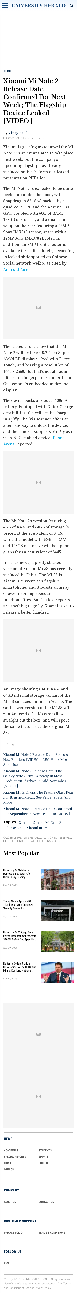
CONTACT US (46, 1202)
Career (8, 1163)
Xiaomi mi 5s (37, 827)
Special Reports (15, 1156)
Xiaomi (25, 822)
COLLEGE (44, 1163)
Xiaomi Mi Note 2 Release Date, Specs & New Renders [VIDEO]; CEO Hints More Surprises (36, 759)
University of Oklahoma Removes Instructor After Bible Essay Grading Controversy (17, 874)
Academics (11, 1150)
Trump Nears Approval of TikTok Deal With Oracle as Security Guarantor (18, 905)
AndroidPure (15, 269)
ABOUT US (10, 1202)
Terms (67, 1283)
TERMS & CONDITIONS (52, 1232)
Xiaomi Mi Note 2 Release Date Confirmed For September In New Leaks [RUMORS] (37, 811)
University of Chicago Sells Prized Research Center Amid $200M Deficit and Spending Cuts (19, 936)
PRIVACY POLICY (14, 1232)
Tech (7, 71)
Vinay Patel (18, 132)
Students (45, 1150)
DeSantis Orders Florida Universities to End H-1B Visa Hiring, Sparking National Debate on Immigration (19, 967)
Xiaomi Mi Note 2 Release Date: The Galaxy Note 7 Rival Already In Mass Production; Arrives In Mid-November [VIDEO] (34, 778)
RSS (6, 1263)
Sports (43, 1156)
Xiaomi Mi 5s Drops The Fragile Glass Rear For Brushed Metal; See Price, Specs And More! (38, 797)
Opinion (9, 1169)
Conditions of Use (19, 1287)
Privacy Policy (43, 1287)
